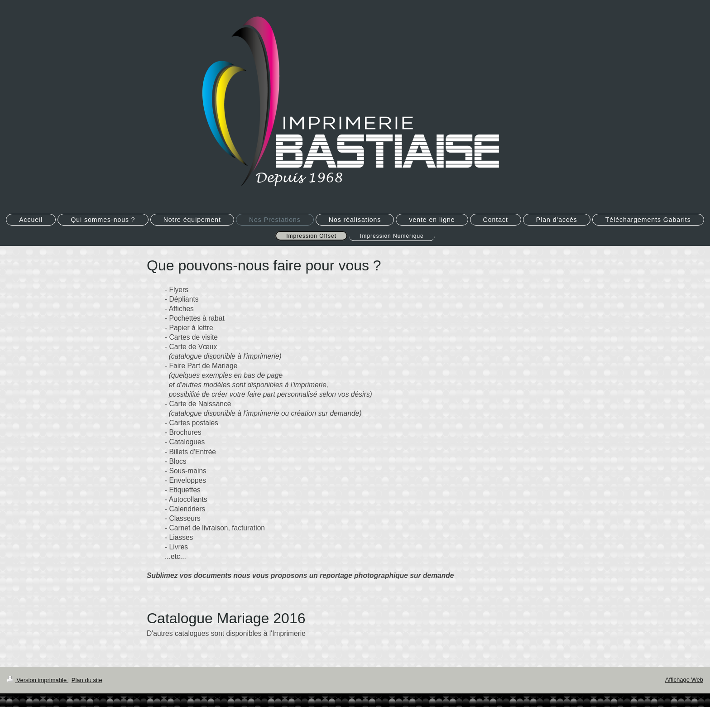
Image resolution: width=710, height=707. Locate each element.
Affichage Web (684, 679)
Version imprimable (37, 680)
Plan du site (87, 680)
